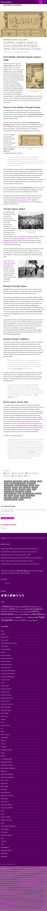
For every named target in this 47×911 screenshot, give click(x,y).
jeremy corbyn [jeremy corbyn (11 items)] (20, 611)
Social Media (4, 832)
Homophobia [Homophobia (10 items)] (21, 609)
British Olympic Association (18, 483)
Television (3, 841)
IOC (21, 487)
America (3, 634)
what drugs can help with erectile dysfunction (34, 879)
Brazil (6, 483)
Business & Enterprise (7, 658)
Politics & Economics (6, 804)
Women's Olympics (25, 497)
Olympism (31, 452)
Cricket (3, 682)
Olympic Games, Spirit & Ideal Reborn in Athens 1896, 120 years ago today (22, 45)
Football (3, 719)
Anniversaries (7, 39)
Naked (29, 489)
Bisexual (3, 652)
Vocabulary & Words (6, 850)
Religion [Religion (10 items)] (10, 617)
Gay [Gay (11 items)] (8, 609)
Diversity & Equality (6, 689)
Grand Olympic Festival (21, 485)
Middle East (4, 771)
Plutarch (38, 493)
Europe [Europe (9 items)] (39, 606)
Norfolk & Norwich (6, 792)
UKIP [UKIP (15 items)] (23, 620)
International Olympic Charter (18, 200)
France (2, 722)
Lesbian (3, 753)
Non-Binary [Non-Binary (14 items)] (25, 614)
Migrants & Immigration (7, 774)
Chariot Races (31, 483)
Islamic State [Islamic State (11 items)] (12, 611)
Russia (2, 823)
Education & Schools (6, 695)
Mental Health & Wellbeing (8, 768)
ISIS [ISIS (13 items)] (8, 611)
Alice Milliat (8, 481)
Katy (16, 52)
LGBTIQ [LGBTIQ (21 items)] (34, 611)
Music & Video (4, 780)
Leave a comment (24, 52)
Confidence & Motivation (7, 676)
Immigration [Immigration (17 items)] (38, 609)
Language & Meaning (6, 750)
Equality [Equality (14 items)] (23, 607)
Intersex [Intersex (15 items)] (3, 611)
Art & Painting (4, 646)
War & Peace (4, 853)
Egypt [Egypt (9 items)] (19, 606)
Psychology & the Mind (7, 807)
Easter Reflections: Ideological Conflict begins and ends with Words (19, 551)
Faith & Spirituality (6, 707)
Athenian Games (8, 242)
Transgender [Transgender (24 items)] (7, 620)
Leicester (6, 187)
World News (4, 856)
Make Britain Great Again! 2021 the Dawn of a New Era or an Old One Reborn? (21, 558)
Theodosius (8, 497)
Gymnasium (8, 487)
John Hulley (20, 173)
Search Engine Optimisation (8, 826)
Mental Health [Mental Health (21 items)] (7, 614)
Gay (2, 728)
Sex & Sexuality (5, 829)
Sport (25, 39)
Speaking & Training (6, 835)
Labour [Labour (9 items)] (25, 611)
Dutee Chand (33, 427)
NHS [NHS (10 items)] (15, 614)
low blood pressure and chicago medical (23, 896)
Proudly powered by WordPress (8, 864)
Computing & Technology (7, 673)
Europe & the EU (5, 701)
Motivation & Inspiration (7, 777)
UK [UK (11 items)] (21, 620)
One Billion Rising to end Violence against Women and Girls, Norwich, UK (20, 564)
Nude (34, 489)
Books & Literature (6, 655)
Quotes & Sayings (5, 817)
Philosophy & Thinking (7, 795)
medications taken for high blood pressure (12, 902)
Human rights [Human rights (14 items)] (29, 609)
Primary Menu (45, 2)
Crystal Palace (9, 485)
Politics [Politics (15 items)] (43, 614)
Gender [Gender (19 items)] (12, 609)
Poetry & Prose (5, 801)
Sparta (30, 330)
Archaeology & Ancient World (9, 643)
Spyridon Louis (30, 495)
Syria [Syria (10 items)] (22, 617)
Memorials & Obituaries (7, 765)
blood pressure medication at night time (11, 891)
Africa (2, 631)
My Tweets (4, 528)
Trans (2, 844)
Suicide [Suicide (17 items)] (18, 617)
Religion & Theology (6, 820)
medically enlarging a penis (34, 877)
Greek (37, 485)
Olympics (28, 491)
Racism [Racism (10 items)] (6, 617)
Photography (4, 798)
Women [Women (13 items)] (35, 620)
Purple (2, 810)
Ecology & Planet (5, 692)
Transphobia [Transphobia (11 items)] (16, 620)
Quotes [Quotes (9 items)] (2, 617)
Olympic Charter (9, 491)
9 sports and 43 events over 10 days (9, 263)
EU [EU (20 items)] (27, 606)
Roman (11, 495)
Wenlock (16, 497)
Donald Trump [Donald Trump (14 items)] (13, 607)
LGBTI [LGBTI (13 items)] (29, 611)
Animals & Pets (5, 637)
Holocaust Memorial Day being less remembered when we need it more (19, 548)
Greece (31, 485)
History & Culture (17, 39)
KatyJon (3, 579)
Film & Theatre (5, 713)
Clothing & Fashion (6, 661)
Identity (3, 740)
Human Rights (4, 737)
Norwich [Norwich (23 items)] (37, 614)
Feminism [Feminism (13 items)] (4, 609)
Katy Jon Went (6, 2)
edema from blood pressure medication (27, 883)
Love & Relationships (6, 759)
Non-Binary (4, 789)
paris (19, 493)
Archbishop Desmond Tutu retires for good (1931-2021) (16, 554)
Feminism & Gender (6, 710)
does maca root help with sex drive (28, 871)
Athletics (32, 481)
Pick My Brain (22, 571)
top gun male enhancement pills (37, 869)
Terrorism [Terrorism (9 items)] (26, 617)
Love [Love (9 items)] (39, 611)
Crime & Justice (5, 685)
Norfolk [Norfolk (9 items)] (30, 614)
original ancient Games (18, 238)
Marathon (22, 489)
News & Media (4, 786)
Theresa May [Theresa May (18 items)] (33, 617)
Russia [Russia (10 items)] (13, 617)
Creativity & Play (5, 679)
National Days (4, 783)
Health (2, 731)
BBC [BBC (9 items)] (2, 606)
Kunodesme (27, 487)
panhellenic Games (8, 240)
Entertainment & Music (7, 698)
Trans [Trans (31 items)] (42, 617)
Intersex (15, 487)
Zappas (21, 499)
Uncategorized (5, 847)
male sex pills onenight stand (12, 873)
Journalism (3, 746)
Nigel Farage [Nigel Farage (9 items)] (18, 614)
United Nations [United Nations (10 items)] (29, 620)
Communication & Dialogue (8, 670)
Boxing (40, 481)
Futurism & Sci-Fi (5, 725)
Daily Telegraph (18, 368)
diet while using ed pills (29, 881)
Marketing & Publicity (6, 762)
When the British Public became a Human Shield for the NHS (17, 561)
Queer (2, 814)
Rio (6, 495)
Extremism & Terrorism (7, 704)
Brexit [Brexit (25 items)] (6, 606)
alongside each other (14, 334)
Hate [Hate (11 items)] (17, 609)
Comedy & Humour (6, 667)
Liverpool (7, 489)
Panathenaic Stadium (26, 236)
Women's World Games (11, 499)
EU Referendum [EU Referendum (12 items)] (33, 606)
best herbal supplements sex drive (10, 867)
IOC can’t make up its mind (20, 425)
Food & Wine (4, 716)
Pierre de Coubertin (28, 493)
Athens (26, 481)
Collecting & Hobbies (6, 664)
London (15, 489)
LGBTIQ (3, 756)
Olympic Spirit (16, 435)
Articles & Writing (5, 649)
